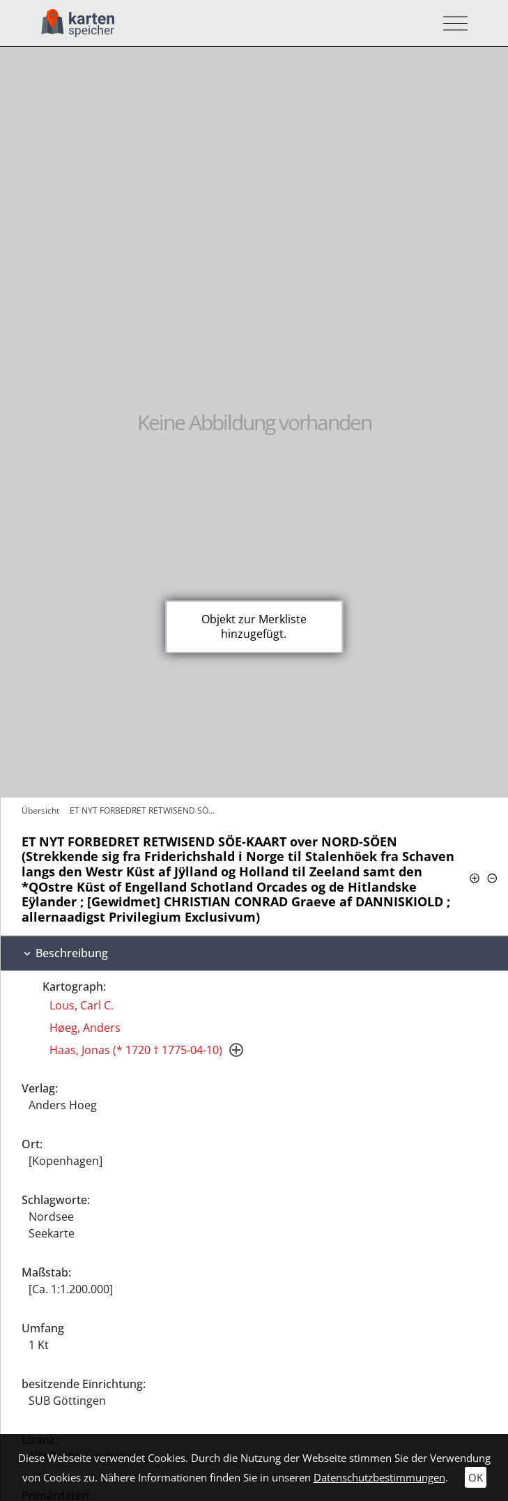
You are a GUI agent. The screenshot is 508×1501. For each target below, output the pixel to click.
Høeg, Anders (85, 1027)
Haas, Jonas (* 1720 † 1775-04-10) (135, 1050)
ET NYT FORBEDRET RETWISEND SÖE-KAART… (146, 810)
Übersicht (40, 810)
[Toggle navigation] (451, 23)
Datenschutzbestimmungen (379, 1477)
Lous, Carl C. (81, 1005)
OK (475, 1477)
